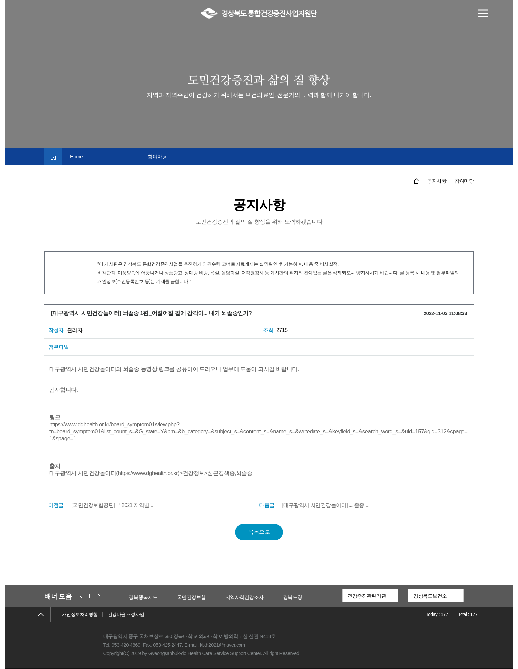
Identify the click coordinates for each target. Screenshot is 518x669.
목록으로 (259, 532)
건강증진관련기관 (367, 596)
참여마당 (159, 156)
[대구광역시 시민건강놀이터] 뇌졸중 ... (325, 505)
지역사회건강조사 (272, 597)
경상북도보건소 (430, 596)
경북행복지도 (171, 597)
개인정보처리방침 (80, 614)
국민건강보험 (219, 597)
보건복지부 (125, 597)
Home (77, 156)
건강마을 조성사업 (126, 614)
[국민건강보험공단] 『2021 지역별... (112, 505)
